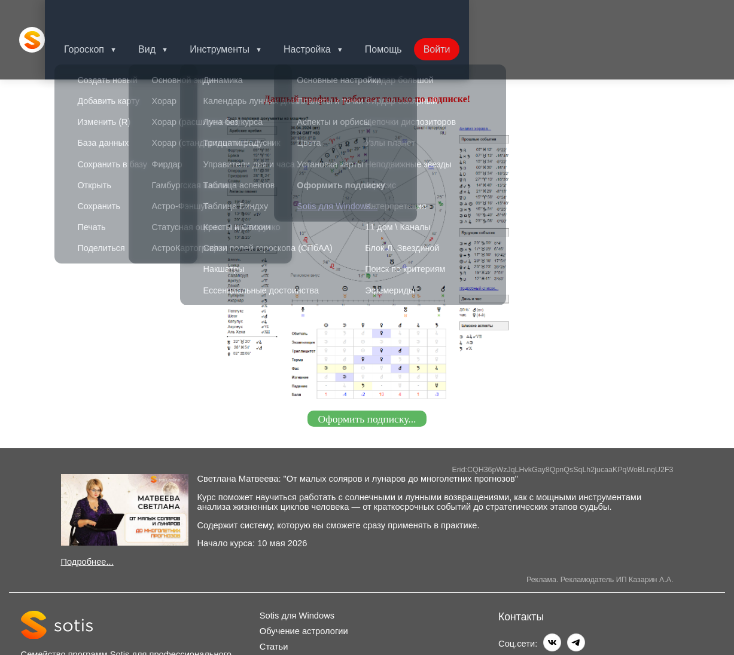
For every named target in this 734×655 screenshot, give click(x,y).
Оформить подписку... (367, 369)
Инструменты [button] (239, 15)
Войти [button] (463, 15)
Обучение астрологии (304, 581)
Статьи (274, 597)
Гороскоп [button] (98, 15)
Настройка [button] (328, 15)
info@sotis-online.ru (567, 617)
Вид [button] (163, 15)
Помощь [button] (407, 15)
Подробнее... (87, 512)
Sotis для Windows (297, 566)
